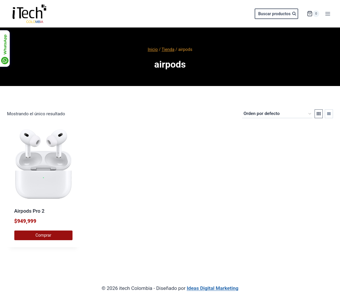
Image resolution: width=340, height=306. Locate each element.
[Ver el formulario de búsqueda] (276, 13)
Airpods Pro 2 (29, 211)
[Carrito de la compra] (313, 14)
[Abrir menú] (327, 13)
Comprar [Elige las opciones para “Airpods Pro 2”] (43, 235)
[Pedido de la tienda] (277, 113)
